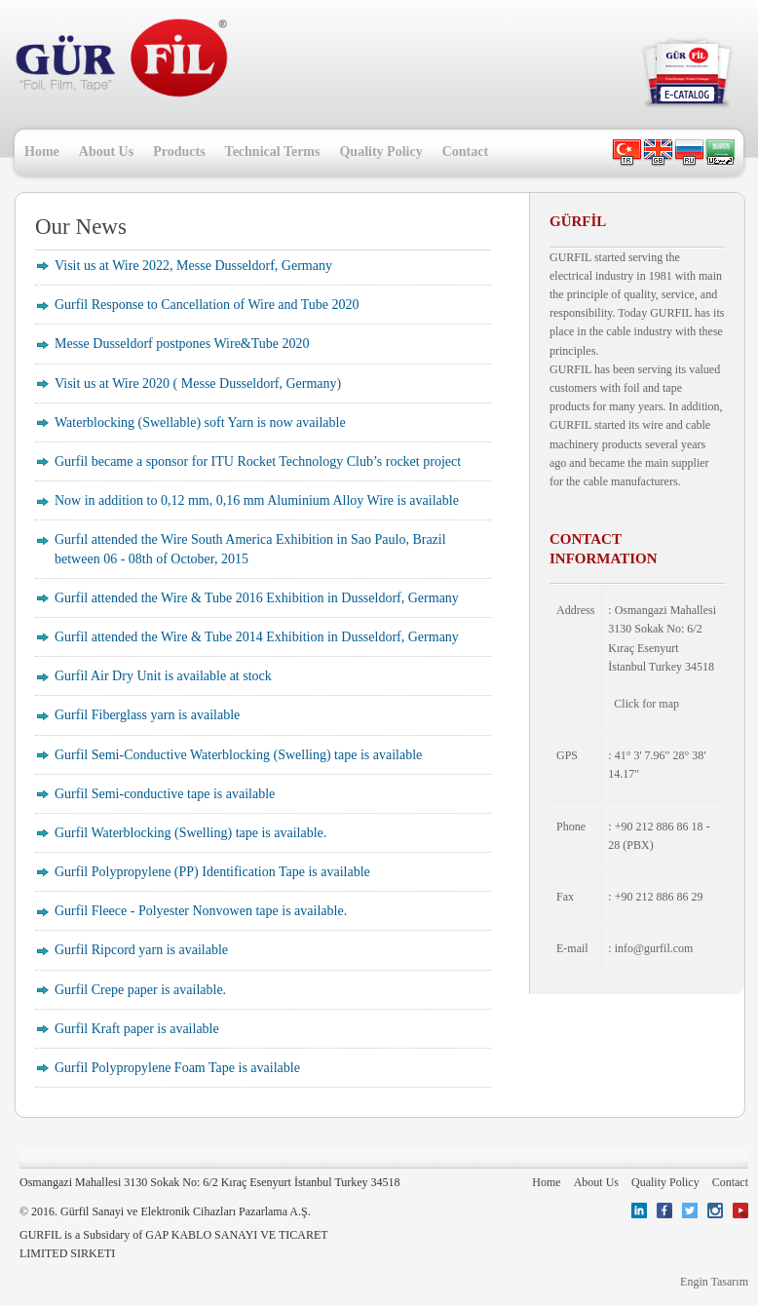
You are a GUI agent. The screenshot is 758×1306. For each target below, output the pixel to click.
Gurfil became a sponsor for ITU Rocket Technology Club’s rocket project (258, 461)
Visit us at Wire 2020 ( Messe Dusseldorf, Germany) (198, 383)
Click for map (646, 704)
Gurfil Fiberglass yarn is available (147, 715)
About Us (106, 151)
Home (41, 151)
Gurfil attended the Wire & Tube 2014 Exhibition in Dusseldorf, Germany (257, 637)
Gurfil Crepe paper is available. (140, 989)
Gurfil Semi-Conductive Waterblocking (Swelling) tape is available (238, 755)
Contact (465, 151)
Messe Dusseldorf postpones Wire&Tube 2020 (182, 343)
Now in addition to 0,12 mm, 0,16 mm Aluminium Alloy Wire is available (257, 500)
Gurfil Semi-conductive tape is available (165, 794)
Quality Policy (380, 151)
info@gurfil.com (654, 948)
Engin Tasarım (714, 1281)
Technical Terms (273, 151)
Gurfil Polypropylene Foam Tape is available (177, 1067)
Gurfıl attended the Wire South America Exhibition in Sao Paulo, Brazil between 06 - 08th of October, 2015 (250, 548)
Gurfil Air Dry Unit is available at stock (163, 676)
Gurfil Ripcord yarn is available (141, 949)
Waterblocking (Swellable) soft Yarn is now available (200, 422)
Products (179, 151)
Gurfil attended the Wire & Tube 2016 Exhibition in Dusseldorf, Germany (257, 598)
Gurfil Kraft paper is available (137, 1028)
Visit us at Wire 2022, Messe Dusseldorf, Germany (193, 265)
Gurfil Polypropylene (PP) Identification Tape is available (212, 871)
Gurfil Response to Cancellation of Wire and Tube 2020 (207, 304)
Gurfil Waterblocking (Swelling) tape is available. (190, 833)
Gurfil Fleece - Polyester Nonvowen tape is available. (201, 910)
